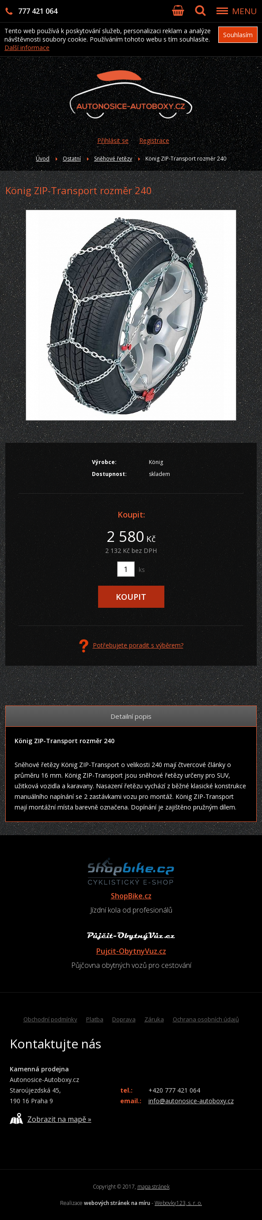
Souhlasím (238, 35)
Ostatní (72, 158)
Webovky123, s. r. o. (178, 1203)
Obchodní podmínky (50, 1019)
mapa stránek (153, 1186)
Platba (94, 1019)
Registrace (154, 140)
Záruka (154, 1019)
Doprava (124, 1019)
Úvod (42, 158)
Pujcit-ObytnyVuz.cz (131, 951)
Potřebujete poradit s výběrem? (131, 645)
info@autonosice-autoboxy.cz (191, 1101)
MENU (244, 11)
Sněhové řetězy (113, 158)
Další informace (26, 47)
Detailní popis (131, 716)
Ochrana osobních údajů (206, 1019)
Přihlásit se (113, 140)
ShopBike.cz (131, 896)
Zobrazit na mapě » (50, 1118)
